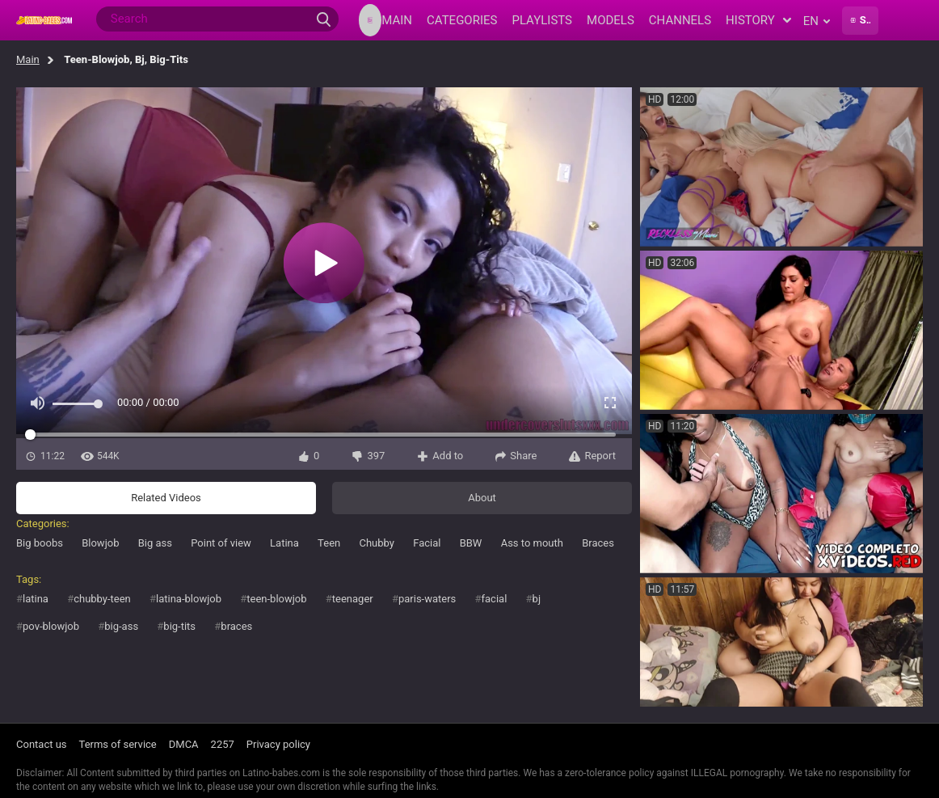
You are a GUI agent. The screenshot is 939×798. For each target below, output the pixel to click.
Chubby (376, 543)
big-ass (121, 626)
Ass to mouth (532, 543)
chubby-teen (102, 599)
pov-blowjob (51, 626)
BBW (471, 543)
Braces (598, 543)
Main (28, 59)
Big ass (155, 543)
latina (35, 599)
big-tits (179, 626)
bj (537, 599)
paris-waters (427, 599)
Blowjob (100, 543)
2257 (222, 744)
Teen (329, 543)
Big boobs (39, 543)
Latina (284, 543)
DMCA (184, 744)
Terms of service (118, 744)
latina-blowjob (188, 599)
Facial (426, 543)
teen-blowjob (276, 599)
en (816, 21)
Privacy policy (278, 744)
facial (494, 599)
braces (236, 626)
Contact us (41, 744)
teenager (352, 599)
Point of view (221, 543)
